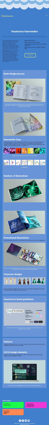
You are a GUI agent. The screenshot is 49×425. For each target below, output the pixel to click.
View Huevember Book (30, 55)
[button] (46, 15)
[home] (7, 15)
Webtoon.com (18, 344)
